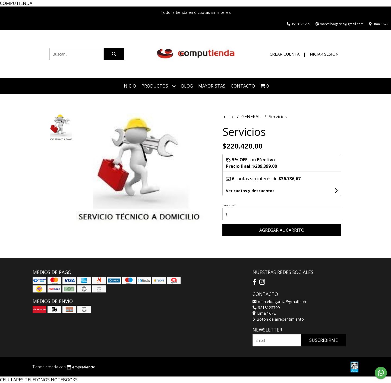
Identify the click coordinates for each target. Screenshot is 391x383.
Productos (158, 86)
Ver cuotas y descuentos (250, 190)
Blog (187, 86)
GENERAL (251, 117)
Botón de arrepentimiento (278, 319)
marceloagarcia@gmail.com (280, 301)
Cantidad (228, 205)
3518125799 (266, 307)
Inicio (129, 86)
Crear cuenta (284, 54)
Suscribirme (323, 340)
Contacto (243, 86)
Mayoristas (211, 86)
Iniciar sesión (323, 54)
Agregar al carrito (281, 230)
